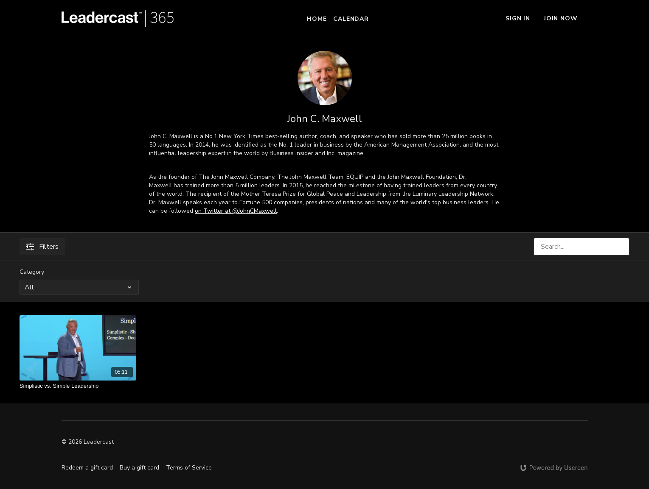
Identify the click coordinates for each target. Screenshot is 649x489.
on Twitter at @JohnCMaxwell (236, 211)
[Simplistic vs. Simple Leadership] (78, 386)
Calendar (350, 19)
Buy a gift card (139, 468)
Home (316, 19)
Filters (42, 246)
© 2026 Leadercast (88, 442)
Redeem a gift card (87, 468)
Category (32, 272)
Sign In (518, 18)
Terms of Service (189, 468)
